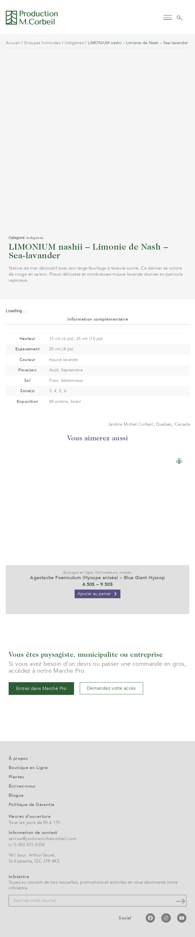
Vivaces (125, 572)
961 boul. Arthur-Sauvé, (32, 855)
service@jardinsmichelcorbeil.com (43, 838)
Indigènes (74, 43)
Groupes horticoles (42, 43)
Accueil (13, 43)
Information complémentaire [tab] (97, 319)
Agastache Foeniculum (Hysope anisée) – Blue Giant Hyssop (97, 578)
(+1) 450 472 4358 (27, 845)
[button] (167, 16)
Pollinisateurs (106, 572)
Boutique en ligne (78, 572)
